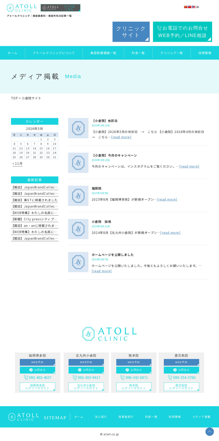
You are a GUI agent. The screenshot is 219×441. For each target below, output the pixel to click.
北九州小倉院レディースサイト (86, 387)
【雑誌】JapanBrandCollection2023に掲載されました (53, 238)
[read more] (121, 137)
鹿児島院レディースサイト (181, 387)
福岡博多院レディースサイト (38, 387)
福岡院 (97, 188)
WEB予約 (37, 362)
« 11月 (18, 163)
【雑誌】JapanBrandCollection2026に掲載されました (53, 187)
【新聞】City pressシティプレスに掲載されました (48, 219)
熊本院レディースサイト (134, 387)
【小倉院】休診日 (105, 120)
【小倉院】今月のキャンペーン (114, 155)
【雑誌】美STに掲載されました (34, 200)
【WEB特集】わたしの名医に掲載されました (44, 212)
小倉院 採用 (101, 221)
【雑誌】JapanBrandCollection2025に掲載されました (53, 206)
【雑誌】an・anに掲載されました (36, 225)
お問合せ (37, 370)
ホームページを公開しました (113, 254)
